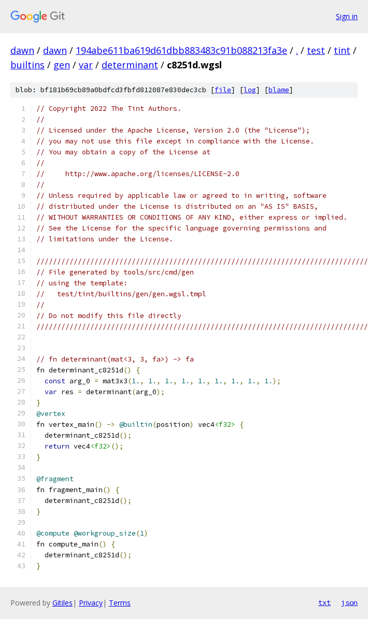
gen (61, 65)
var (86, 65)
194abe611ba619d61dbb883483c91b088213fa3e (181, 50)
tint (342, 50)
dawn (22, 50)
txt (324, 602)
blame (278, 89)
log (250, 89)
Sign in (347, 16)
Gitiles (62, 603)
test (316, 50)
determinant (130, 65)
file (223, 89)
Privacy (91, 603)
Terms (120, 603)
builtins (27, 65)
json (349, 602)
